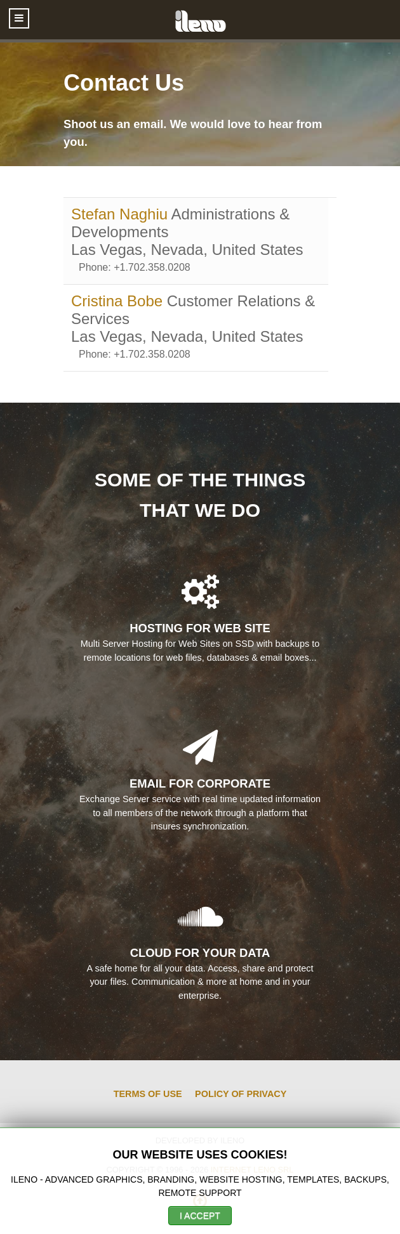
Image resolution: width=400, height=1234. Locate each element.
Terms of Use (148, 1094)
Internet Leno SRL (252, 1169)
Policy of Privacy (240, 1094)
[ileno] (200, 19)
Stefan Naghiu (121, 214)
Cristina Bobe (119, 300)
